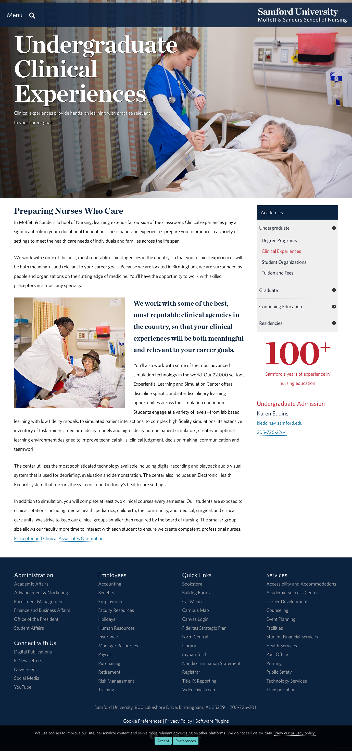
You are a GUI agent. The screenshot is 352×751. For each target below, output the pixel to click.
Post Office (277, 654)
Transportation (281, 689)
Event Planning (281, 619)
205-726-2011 (244, 707)
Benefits (106, 592)
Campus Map (195, 610)
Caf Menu (192, 601)
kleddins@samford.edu (280, 423)
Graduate (268, 290)
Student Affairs (29, 628)
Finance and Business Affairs (42, 610)
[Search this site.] (32, 15)
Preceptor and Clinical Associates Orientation (59, 538)
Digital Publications (33, 652)
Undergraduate (274, 228)
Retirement (109, 672)
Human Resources (116, 628)
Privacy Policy (178, 721)
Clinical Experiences (281, 251)
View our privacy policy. (295, 732)
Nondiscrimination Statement (211, 663)
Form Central (195, 637)
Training (106, 689)
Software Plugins (212, 721)
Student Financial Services (292, 637)
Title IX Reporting (199, 681)
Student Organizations (284, 262)
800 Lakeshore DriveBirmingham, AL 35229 (180, 707)
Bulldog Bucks (196, 592)
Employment (111, 601)
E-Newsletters (28, 660)
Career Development (287, 601)
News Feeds (25, 669)
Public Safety (279, 672)
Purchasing (109, 663)
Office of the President (36, 619)
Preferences (185, 740)
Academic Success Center (292, 592)
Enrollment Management (39, 601)
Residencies (270, 323)
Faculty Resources (116, 610)
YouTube (22, 687)
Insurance (108, 637)
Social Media (26, 678)
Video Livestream (199, 689)
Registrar (191, 672)
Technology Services (286, 681)
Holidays (106, 619)
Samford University (114, 707)
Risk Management (116, 681)
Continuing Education (280, 306)
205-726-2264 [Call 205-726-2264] (272, 432)
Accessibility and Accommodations (301, 584)
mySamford (194, 654)
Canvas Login (195, 619)
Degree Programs (279, 240)
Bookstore (192, 584)
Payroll (104, 654)
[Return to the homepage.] (302, 19)
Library (189, 645)
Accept (163, 740)
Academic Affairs (31, 584)
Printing (274, 663)
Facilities (274, 628)
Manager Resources (118, 645)
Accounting (109, 584)
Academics (272, 212)
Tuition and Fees (277, 273)
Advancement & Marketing (41, 592)
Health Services (281, 645)
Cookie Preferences (142, 721)
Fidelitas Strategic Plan (204, 628)
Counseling (277, 610)
